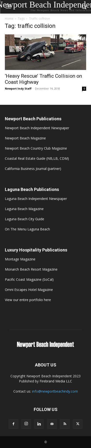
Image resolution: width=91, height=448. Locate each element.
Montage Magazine (20, 259)
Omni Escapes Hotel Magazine (29, 289)
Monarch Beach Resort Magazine (31, 269)
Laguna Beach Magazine (24, 208)
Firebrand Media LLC (56, 381)
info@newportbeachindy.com (55, 391)
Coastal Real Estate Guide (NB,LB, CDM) (37, 158)
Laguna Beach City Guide (24, 219)
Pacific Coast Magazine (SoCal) (29, 279)
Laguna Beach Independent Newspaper (36, 198)
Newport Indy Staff (18, 88)
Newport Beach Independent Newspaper (37, 128)
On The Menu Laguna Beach (27, 229)
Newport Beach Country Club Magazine (36, 148)
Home (9, 18)
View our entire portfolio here (28, 299)
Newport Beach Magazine (25, 138)
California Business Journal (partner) (33, 168)
